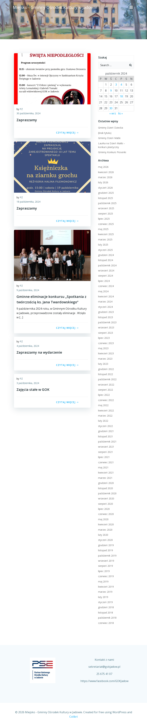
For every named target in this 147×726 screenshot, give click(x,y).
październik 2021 (106, 440)
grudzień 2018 (105, 606)
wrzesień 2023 (105, 326)
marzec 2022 (104, 415)
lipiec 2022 (103, 394)
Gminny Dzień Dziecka (109, 127)
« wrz (112, 113)
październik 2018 (106, 617)
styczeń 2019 (104, 601)
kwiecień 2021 (105, 471)
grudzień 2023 (105, 311)
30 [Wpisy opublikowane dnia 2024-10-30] (110, 107)
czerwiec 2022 (105, 399)
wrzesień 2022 (105, 383)
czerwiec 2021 (105, 461)
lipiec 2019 (103, 570)
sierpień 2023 (104, 332)
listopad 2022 (104, 373)
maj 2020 (102, 518)
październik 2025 (106, 202)
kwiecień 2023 (105, 352)
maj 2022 (102, 404)
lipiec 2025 (103, 218)
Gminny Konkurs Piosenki (111, 151)
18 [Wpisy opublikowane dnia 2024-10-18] (121, 96)
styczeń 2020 (104, 539)
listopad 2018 (104, 611)
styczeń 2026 (104, 186)
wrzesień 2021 (105, 446)
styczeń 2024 (104, 306)
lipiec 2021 (103, 456)
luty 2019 (102, 596)
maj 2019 (102, 580)
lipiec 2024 (103, 280)
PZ (21, 109)
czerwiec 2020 (105, 513)
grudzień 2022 (105, 368)
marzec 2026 (104, 176)
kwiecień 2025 (105, 233)
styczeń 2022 (104, 425)
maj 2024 (102, 290)
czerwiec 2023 (105, 342)
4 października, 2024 (28, 346)
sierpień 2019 (104, 565)
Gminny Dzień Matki (108, 137)
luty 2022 (102, 420)
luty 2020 (102, 534)
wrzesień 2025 (105, 207)
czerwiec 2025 (105, 223)
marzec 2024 (104, 300)
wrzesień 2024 (105, 269)
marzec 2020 (104, 528)
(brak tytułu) (104, 132)
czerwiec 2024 (105, 285)
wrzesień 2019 (105, 560)
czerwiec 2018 (105, 622)
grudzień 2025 (105, 192)
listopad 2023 (104, 316)
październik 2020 (106, 492)
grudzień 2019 (105, 544)
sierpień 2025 (104, 212)
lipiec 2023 (103, 337)
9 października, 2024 (28, 290)
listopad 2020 (104, 487)
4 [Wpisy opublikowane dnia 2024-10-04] (121, 84)
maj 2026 (102, 166)
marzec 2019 (104, 591)
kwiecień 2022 (105, 409)
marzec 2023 (104, 357)
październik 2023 (106, 321)
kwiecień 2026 (105, 171)
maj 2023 (102, 347)
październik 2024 (106, 264)
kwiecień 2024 (105, 295)
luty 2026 (102, 181)
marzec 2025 (104, 238)
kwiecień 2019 (105, 586)
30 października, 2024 (28, 114)
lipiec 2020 (103, 508)
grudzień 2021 (105, 430)
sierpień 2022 (104, 389)
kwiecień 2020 (105, 523)
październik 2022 (106, 378)
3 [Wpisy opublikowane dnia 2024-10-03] (116, 84)
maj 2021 (102, 466)
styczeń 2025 (104, 249)
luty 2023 (102, 363)
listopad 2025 (104, 197)
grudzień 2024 (105, 254)
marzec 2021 (104, 477)
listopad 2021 (104, 435)
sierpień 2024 (104, 275)
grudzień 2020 (105, 482)
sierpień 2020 (104, 503)
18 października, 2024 (28, 202)
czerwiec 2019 (105, 575)
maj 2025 (102, 228)
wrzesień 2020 (105, 497)
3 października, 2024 (28, 383)
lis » (120, 113)
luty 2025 (102, 244)
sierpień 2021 (104, 451)
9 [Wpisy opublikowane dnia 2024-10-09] (111, 90)
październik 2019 (106, 554)
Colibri (73, 717)
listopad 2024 (104, 259)
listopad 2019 (104, 549)
